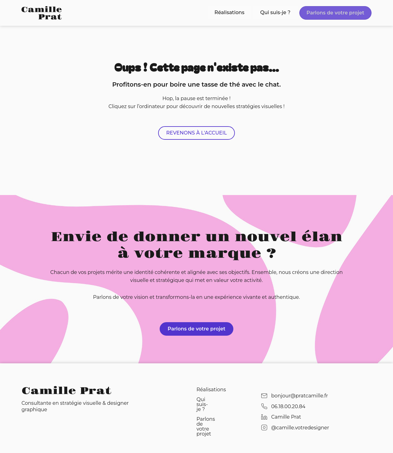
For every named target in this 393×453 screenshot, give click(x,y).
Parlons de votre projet (337, 13)
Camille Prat (66, 391)
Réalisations (239, 12)
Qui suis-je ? (281, 12)
